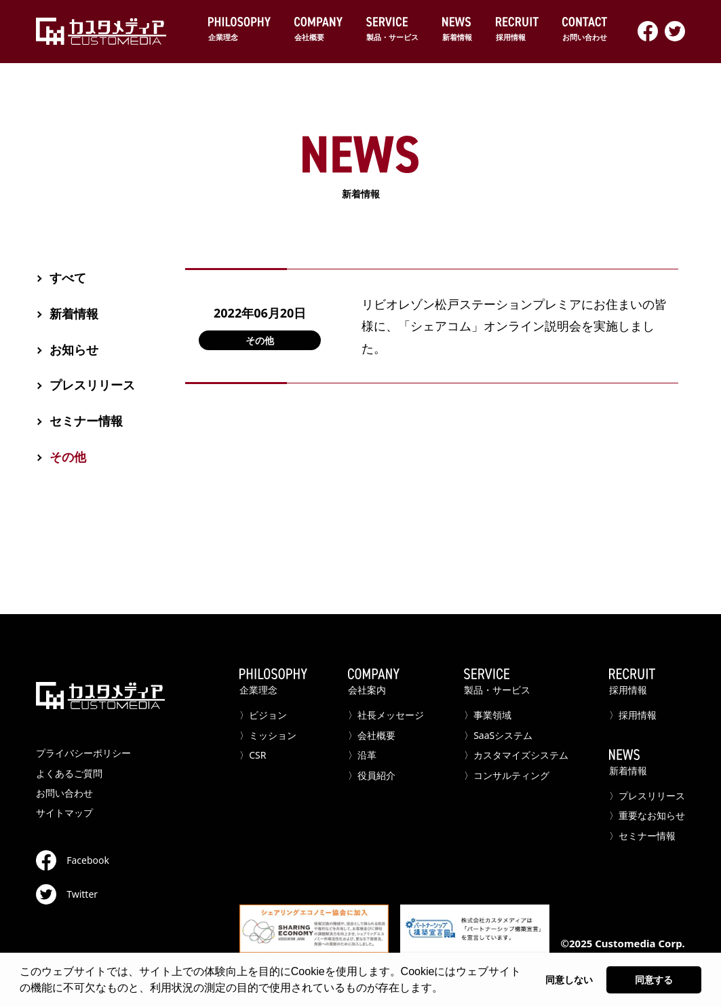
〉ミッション (267, 735)
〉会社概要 (371, 735)
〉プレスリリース (647, 795)
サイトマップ (64, 812)
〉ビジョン (263, 714)
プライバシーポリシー (83, 752)
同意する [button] (654, 979)
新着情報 (74, 313)
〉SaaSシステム (498, 735)
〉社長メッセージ (386, 714)
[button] (448, 989)
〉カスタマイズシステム (516, 754)
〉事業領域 (487, 714)
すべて (68, 277)
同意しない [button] (569, 979)
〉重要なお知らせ (647, 815)
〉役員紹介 (371, 775)
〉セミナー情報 (642, 835)
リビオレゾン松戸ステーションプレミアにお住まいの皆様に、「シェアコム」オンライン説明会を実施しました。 (514, 326)
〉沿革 (362, 754)
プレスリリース (92, 385)
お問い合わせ (64, 792)
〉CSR (252, 754)
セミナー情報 (86, 421)
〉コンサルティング (506, 775)
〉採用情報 (633, 714)
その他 (260, 340)
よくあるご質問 (69, 773)
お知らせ (74, 349)
